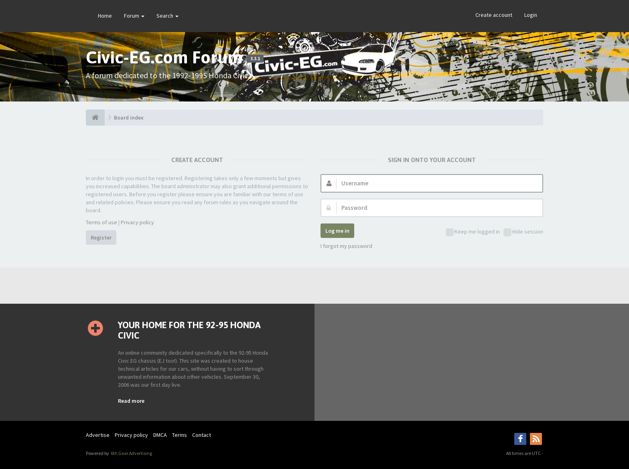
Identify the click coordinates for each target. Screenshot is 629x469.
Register (101, 237)
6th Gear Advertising (131, 453)
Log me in (337, 230)
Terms (179, 435)
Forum (134, 15)
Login (530, 14)
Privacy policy (137, 222)
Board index (129, 117)
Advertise (98, 435)
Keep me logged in (473, 232)
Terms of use (101, 222)
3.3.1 (255, 58)
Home (105, 15)
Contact (201, 435)
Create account (493, 14)
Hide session (523, 232)
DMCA (160, 435)
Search (167, 15)
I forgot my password (346, 246)
